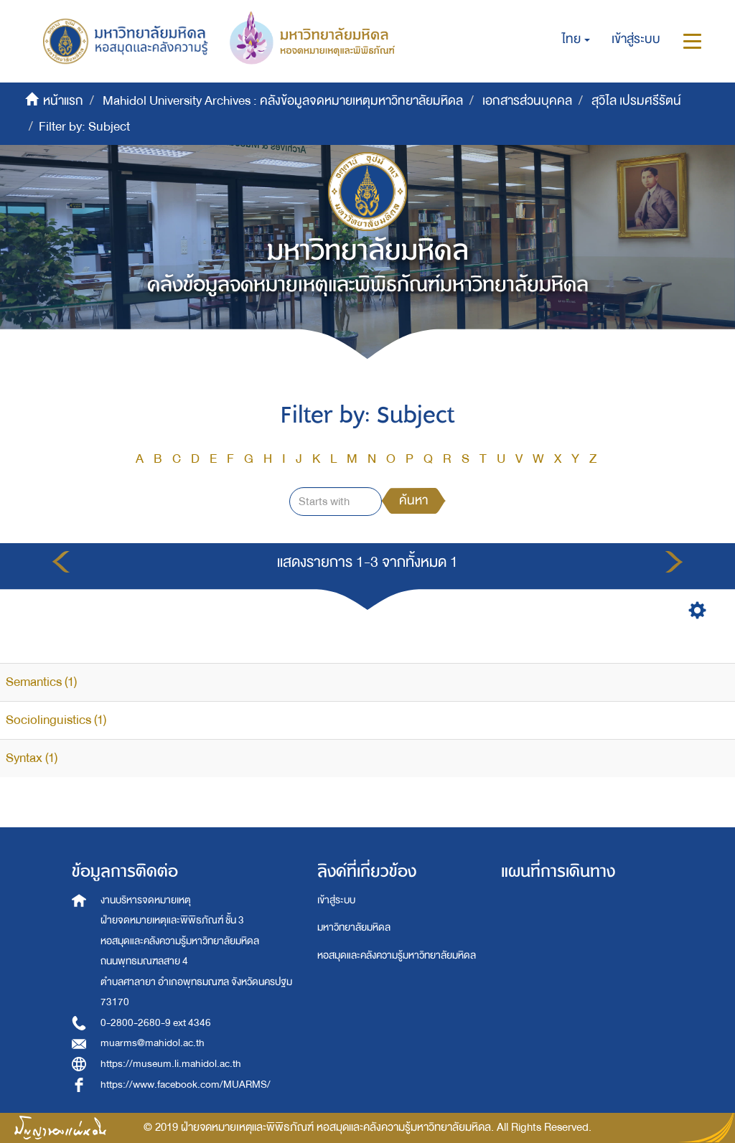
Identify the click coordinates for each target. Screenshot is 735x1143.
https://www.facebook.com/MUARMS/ (185, 1084)
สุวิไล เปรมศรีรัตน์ (636, 101)
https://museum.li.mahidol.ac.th (170, 1064)
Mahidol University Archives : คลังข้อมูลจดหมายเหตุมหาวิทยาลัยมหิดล (283, 101)
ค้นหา (413, 500)
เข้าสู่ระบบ (336, 900)
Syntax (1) (31, 758)
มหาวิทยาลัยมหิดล (353, 927)
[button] (576, 39)
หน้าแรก (63, 101)
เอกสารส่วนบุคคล (527, 101)
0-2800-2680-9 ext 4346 (155, 1023)
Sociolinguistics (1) (56, 720)
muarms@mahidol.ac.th (152, 1043)
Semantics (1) (41, 682)
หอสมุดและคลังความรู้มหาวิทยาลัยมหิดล (396, 955)
